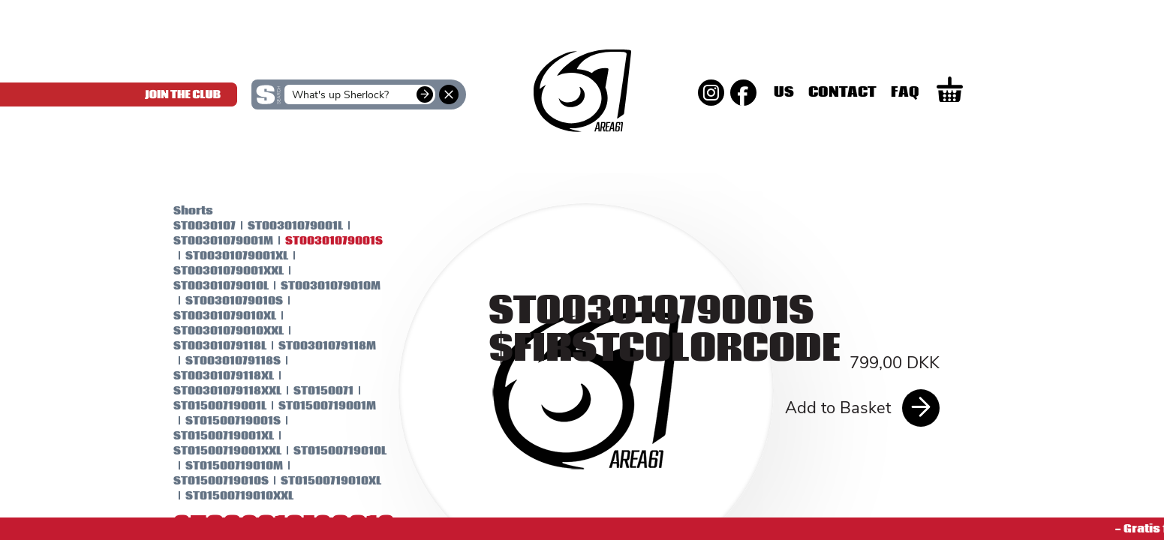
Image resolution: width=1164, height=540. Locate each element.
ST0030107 (192, 225)
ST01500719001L (207, 405)
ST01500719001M (314, 405)
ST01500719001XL (211, 435)
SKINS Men (582, 146)
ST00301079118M (314, 345)
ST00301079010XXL (216, 330)
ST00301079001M (210, 240)
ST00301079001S (321, 240)
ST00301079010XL (212, 315)
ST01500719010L (327, 450)
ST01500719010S (208, 480)
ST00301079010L (208, 285)
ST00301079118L (207, 345)
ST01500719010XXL (227, 495)
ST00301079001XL (224, 255)
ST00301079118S (220, 360)
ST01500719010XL (318, 480)
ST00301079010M (318, 285)
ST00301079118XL (211, 375)
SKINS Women (282, 156)
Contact (892, 92)
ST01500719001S (220, 420)
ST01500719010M (221, 465)
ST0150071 (311, 390)
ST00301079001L (282, 225)
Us (833, 92)
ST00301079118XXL (215, 390)
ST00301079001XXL (216, 270)
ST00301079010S (221, 300)
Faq (954, 92)
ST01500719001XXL (215, 450)
